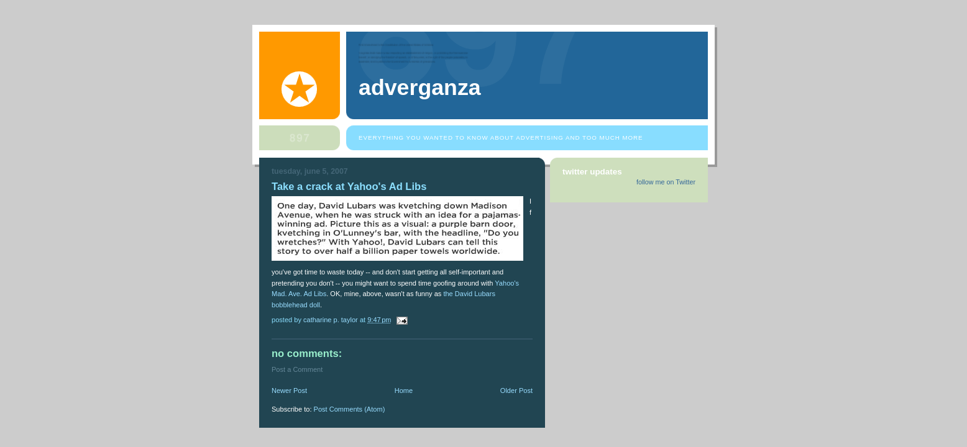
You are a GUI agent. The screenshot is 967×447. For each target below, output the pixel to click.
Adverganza (420, 87)
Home (404, 390)
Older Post (516, 390)
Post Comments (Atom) (349, 409)
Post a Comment (297, 369)
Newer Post (289, 390)
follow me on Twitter (665, 182)
